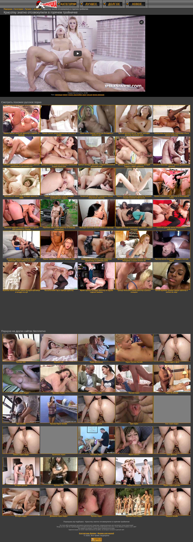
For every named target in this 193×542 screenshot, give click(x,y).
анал (84, 95)
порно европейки (75, 95)
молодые (59, 95)
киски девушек (98, 95)
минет (65, 95)
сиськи (89, 95)
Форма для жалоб (106, 533)
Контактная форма (87, 533)
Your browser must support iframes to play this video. (77, 53)
